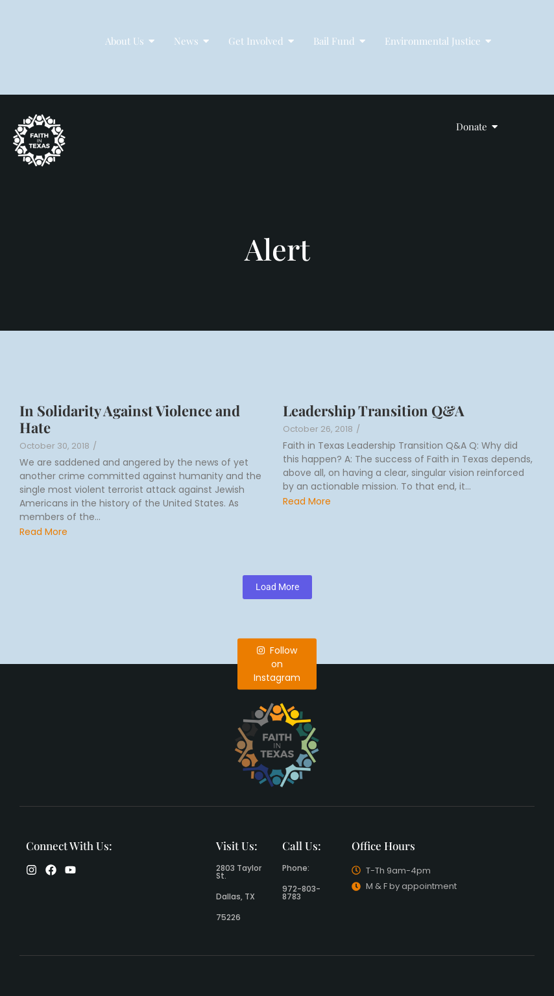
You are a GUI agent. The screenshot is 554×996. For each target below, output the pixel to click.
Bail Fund (338, 40)
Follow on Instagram (277, 663)
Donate (476, 126)
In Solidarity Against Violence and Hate (129, 419)
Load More (277, 587)
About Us (128, 40)
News (190, 40)
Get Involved (260, 40)
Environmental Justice (437, 40)
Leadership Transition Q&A (373, 410)
